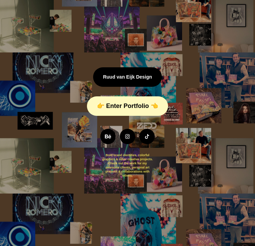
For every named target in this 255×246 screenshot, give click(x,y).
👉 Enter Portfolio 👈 (127, 105)
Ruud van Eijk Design (127, 77)
